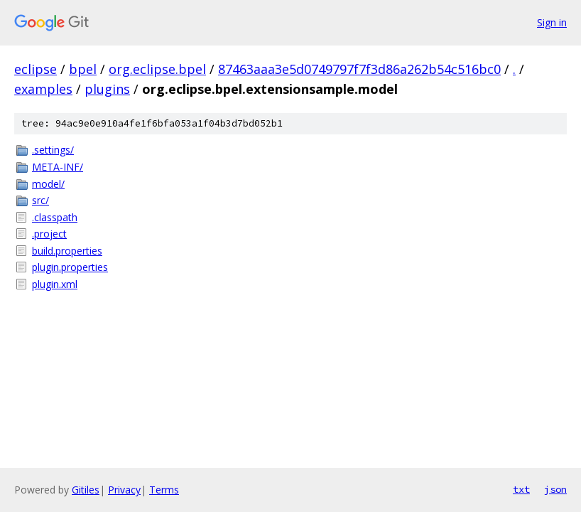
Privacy (124, 489)
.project (49, 233)
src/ (40, 200)
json (555, 489)
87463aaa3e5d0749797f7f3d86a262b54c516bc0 (359, 69)
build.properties (67, 250)
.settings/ (53, 149)
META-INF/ (57, 167)
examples (43, 88)
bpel (83, 69)
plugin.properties (70, 267)
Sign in (552, 22)
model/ (48, 184)
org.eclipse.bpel (157, 69)
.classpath (54, 217)
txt (521, 489)
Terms (164, 489)
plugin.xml (54, 284)
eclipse (35, 69)
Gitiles (85, 489)
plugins (107, 88)
